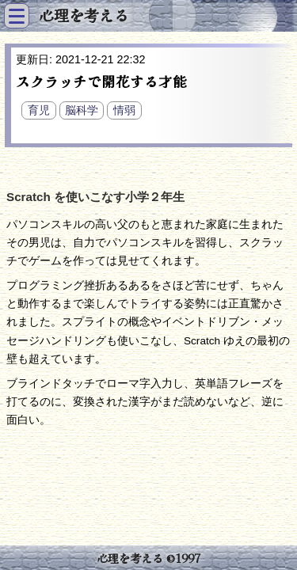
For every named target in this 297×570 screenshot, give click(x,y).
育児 (39, 110)
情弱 (124, 110)
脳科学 (81, 110)
